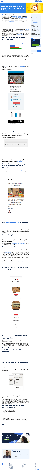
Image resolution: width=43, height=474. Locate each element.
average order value (8, 252)
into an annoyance (19, 161)
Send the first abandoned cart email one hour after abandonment (35, 16)
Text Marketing (10, 465)
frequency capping (20, 261)
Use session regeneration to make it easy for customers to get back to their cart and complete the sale (35, 29)
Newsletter (23, 466)
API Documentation (24, 464)
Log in (33, 1)
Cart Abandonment (11, 467)
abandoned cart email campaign (16, 16)
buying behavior (25, 23)
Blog (22, 467)
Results (9, 1)
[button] (15, 1)
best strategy (20, 170)
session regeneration (10, 340)
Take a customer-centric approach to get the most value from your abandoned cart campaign (35, 21)
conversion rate (27, 29)
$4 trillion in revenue (20, 34)
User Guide (23, 465)
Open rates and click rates (19, 30)
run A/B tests (6, 66)
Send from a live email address (35, 22)
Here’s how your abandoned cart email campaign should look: (35, 34)
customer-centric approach (11, 170)
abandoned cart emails (12, 222)
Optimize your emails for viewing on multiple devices (35, 33)
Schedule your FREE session (38, 1)
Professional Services (11, 468)
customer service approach (21, 66)
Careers (37, 469)
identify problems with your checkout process (18, 243)
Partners (35, 467)
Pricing (12, 1)
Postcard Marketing (11, 466)
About (35, 464)
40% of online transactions (6, 365)
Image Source (4, 393)
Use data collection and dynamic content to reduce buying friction (35, 27)
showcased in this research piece (22, 157)
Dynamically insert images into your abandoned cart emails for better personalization (35, 31)
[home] (3, 1)
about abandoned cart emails (11, 426)
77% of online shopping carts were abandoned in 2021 (21, 17)
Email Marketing (10, 464)
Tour (6, 1)
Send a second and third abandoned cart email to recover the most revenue (35, 18)
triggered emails (11, 21)
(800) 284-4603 (40, 0)
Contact (35, 465)
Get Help (6, 439)
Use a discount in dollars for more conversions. (34, 25)
